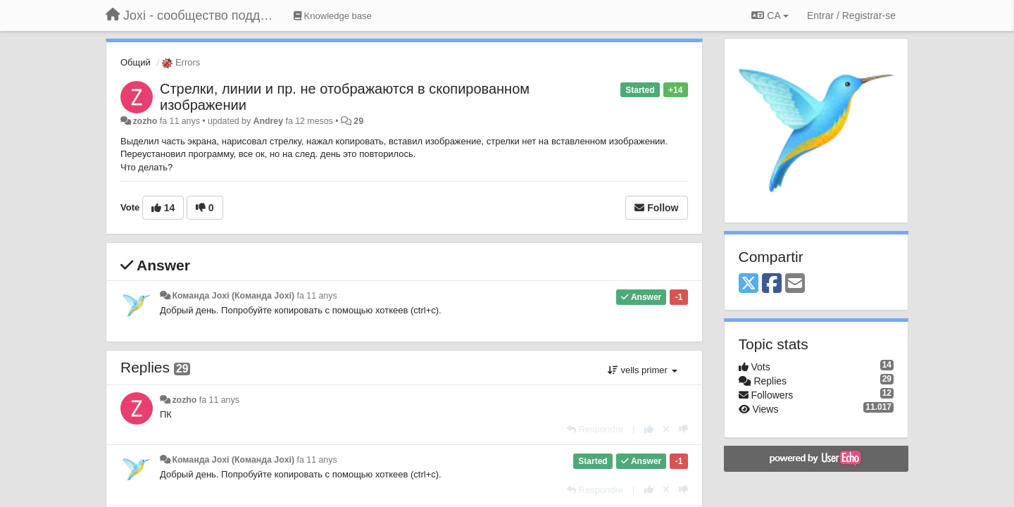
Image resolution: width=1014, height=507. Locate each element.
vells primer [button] (642, 370)
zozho (144, 121)
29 (358, 121)
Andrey (269, 121)
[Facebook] (772, 284)
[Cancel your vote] (666, 429)
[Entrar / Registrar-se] (851, 15)
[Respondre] (595, 429)
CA (769, 15)
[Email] (795, 284)
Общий (135, 62)
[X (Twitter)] (748, 284)
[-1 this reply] (683, 429)
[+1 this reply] (648, 429)
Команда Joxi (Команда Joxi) (233, 296)
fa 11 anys (317, 296)
